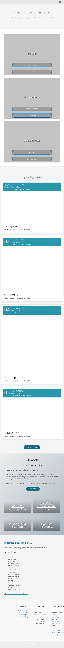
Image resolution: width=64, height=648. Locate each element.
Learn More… (33, 489)
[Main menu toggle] (60, 2)
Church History (32, 65)
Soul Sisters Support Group (13, 377)
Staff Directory (23, 615)
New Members (32, 115)
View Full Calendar (32, 447)
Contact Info (32, 72)
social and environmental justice (46, 506)
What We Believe (32, 152)
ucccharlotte (55, 617)
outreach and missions (17, 525)
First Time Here (32, 159)
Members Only (23, 617)
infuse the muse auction (17, 507)
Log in (32, 644)
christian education (46, 525)
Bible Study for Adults (11, 226)
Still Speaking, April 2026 (18, 542)
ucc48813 (61, 613)
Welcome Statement (32, 109)
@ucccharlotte (56, 621)
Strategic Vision (23, 612)
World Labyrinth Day (11, 294)
